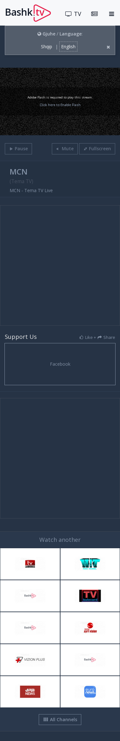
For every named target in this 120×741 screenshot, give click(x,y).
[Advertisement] (60, 265)
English (68, 46)
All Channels (60, 719)
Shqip (46, 46)
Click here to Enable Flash (60, 105)
